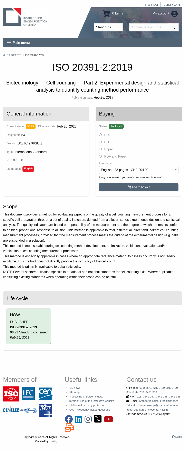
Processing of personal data (86, 396)
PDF (105, 135)
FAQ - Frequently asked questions (89, 409)
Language (105, 163)
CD (104, 142)
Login (178, 436)
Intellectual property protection (87, 405)
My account (165, 13)
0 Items (113, 13)
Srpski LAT (151, 4)
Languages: (14, 168)
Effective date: (47, 126)
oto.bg (53, 441)
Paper (106, 149)
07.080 (18, 160)
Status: (103, 126)
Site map (74, 392)
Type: (10, 151)
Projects (15, 55)
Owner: (11, 143)
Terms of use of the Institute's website (91, 400)
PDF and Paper (113, 156)
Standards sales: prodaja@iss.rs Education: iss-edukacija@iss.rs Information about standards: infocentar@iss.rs (152, 405)
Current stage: (16, 126)
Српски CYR (172, 4)
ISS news (74, 387)
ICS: (9, 160)
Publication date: (82, 97)
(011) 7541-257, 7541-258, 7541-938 (158, 396)
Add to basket (139, 187)
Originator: (13, 135)
